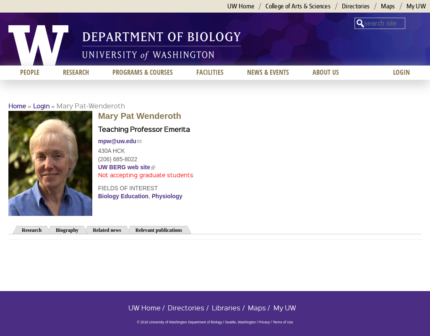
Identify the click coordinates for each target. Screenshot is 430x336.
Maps (388, 6)
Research (32, 230)
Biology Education (123, 196)
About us (326, 72)
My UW (416, 6)
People (29, 72)
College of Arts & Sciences (298, 6)
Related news (107, 230)
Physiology (167, 196)
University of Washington (38, 45)
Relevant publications (159, 230)
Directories (356, 6)
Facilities (210, 72)
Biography (67, 230)
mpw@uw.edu (119, 141)
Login (41, 106)
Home (17, 106)
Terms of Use (283, 322)
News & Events (268, 72)
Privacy (264, 322)
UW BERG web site (126, 167)
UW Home (240, 6)
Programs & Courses (142, 72)
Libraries (226, 307)
